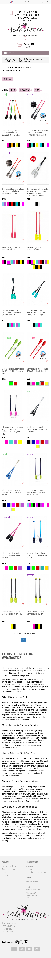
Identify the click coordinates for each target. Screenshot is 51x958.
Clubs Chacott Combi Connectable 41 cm (35, 613)
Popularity (25, 90)
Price (12, 90)
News (4, 872)
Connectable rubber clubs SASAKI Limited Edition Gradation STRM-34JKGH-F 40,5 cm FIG (37, 192)
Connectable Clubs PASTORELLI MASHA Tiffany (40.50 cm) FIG (36, 312)
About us (5, 875)
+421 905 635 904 (27, 12)
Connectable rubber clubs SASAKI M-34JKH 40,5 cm (37, 371)
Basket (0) (29, 44)
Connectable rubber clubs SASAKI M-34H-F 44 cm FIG (13, 371)
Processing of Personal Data (36, 872)
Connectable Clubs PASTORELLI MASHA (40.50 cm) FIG (36, 492)
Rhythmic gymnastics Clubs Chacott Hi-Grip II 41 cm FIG (37, 429)
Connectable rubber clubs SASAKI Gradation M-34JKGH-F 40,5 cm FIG (37, 132)
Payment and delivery (9, 866)
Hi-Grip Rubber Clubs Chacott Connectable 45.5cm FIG (11, 555)
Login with (45, 2)
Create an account (32, 2)
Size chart (29, 869)
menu (5, 2)
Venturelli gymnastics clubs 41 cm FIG (35, 248)
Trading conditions (9, 869)
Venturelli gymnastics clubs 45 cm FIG (11, 248)
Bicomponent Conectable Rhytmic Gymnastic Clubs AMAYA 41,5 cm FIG (12, 430)
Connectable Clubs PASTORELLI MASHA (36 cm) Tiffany (11, 312)
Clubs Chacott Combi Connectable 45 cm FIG (12, 613)
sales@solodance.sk (33, 889)
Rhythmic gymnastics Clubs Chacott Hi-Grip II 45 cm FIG (12, 492)
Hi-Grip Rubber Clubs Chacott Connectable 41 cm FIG (37, 555)
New (37, 90)
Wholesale (29, 866)
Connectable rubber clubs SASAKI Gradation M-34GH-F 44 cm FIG (13, 191)
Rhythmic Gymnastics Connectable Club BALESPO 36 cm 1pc (11, 132)
